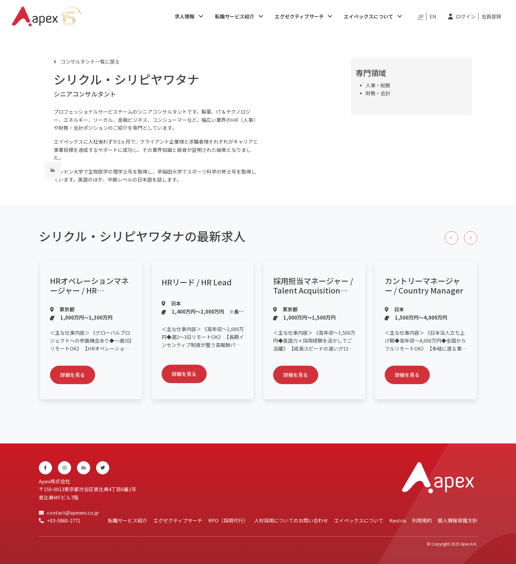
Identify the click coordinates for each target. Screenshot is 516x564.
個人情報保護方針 (457, 520)
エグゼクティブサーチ (299, 16)
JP (421, 16)
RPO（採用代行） (228, 520)
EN (432, 16)
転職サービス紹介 (234, 16)
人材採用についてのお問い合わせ (291, 520)
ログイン (466, 16)
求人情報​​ (184, 16)
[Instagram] (64, 467)
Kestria (397, 520)
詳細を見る (72, 374)
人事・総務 (378, 85)
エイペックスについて (368, 16)
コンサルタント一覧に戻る (90, 61)
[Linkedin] (83, 467)
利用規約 (422, 520)
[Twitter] (102, 467)
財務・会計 (378, 93)
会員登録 (491, 16)
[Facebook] (45, 467)
